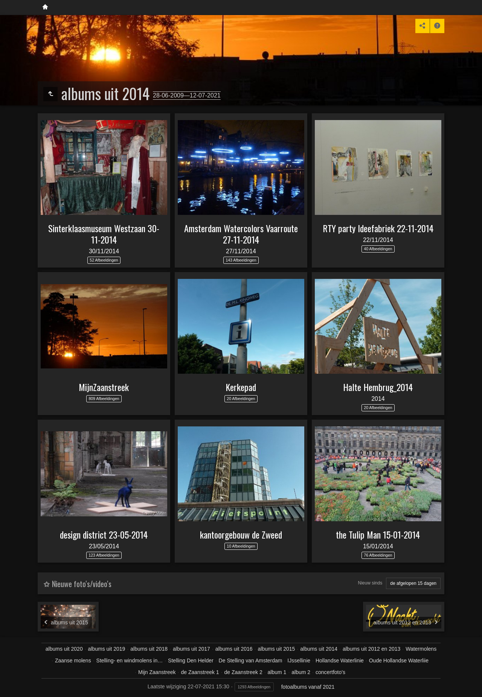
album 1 (277, 672)
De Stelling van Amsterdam (250, 660)
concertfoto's (330, 672)
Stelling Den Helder (191, 660)
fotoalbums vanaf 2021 (308, 687)
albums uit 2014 (318, 649)
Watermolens (421, 649)
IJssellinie (298, 660)
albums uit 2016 (234, 649)
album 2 (300, 672)
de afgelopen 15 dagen (413, 583)
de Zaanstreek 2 (243, 672)
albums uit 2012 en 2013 (371, 649)
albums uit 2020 (64, 649)
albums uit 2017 (191, 649)
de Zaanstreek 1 (200, 672)
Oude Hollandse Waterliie (399, 660)
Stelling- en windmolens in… (129, 660)
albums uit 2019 (106, 649)
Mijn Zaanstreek (157, 672)
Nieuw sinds (370, 583)
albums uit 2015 (276, 649)
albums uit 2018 (149, 649)
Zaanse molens (73, 660)
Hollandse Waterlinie (340, 660)
